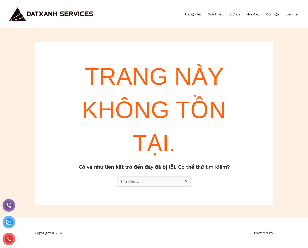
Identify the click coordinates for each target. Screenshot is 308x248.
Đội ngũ (272, 14)
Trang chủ (192, 14)
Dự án (235, 14)
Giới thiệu (215, 14)
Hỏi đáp (253, 14)
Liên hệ (292, 14)
